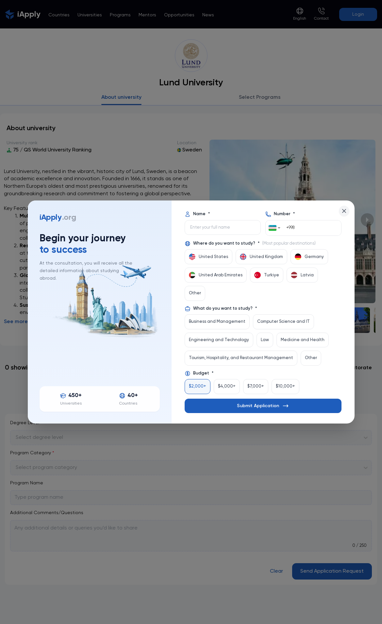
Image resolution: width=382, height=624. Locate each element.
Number (280, 214)
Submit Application (263, 406)
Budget (199, 373)
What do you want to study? (221, 308)
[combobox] (275, 227)
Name (197, 214)
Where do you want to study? (250, 243)
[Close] (344, 211)
